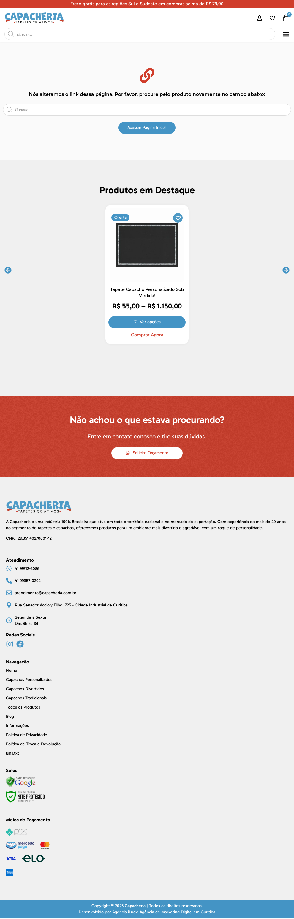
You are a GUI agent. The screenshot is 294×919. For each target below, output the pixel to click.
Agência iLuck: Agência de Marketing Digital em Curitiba (163, 912)
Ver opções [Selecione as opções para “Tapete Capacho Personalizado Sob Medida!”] (150, 321)
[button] (286, 34)
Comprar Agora (147, 334)
